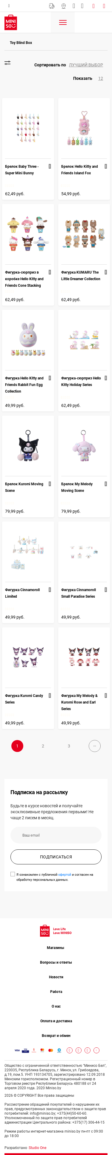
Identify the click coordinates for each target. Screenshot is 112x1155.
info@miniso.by (74, 6)
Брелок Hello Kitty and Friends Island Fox (79, 169)
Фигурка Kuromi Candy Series (24, 699)
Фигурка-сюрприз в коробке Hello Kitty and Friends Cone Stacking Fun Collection (24, 279)
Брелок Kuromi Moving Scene (24, 487)
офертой (64, 875)
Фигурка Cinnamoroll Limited (22, 593)
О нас (56, 1006)
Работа (56, 992)
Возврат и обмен (56, 1036)
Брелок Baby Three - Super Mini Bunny (22, 169)
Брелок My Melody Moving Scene (77, 487)
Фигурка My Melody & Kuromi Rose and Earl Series (79, 702)
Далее (95, 746)
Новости (56, 977)
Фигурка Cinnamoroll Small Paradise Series (78, 593)
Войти (94, 6)
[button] (71, 65)
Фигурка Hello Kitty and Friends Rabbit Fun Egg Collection (24, 384)
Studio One (37, 1148)
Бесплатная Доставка (52, 6)
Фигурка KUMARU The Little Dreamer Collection (80, 275)
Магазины (64, 6)
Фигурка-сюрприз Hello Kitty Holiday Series (81, 381)
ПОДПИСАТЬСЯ (56, 857)
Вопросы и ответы (56, 962)
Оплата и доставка (56, 1021)
